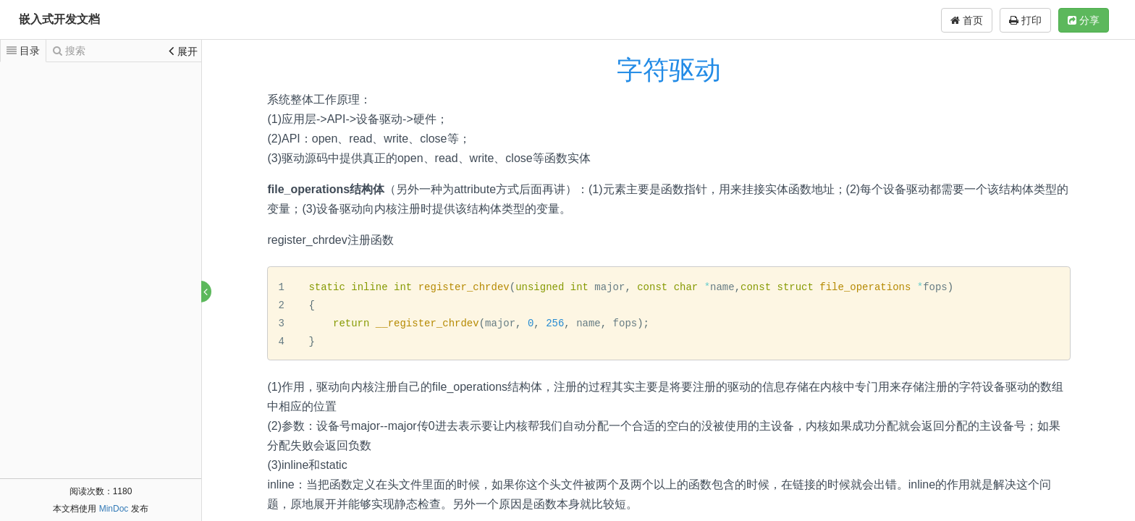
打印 (1025, 20)
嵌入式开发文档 (59, 19)
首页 (966, 20)
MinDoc (114, 509)
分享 (1084, 20)
